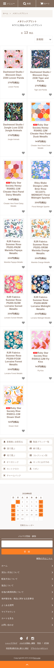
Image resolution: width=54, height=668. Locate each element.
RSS (39, 643)
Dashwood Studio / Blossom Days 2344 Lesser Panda (13, 75)
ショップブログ (11, 643)
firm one (36, 658)
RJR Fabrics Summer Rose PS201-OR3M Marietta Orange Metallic (40, 247)
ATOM (46, 643)
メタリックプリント (20, 13)
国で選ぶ (9, 448)
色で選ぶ (9, 455)
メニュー (9, 3)
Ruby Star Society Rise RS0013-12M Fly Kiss (40, 357)
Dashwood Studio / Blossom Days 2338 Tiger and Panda (40, 76)
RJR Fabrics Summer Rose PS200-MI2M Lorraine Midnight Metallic (40, 303)
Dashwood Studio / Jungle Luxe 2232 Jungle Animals (13, 127)
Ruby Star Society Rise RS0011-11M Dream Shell (13, 412)
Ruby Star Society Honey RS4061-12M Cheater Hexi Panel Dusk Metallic (40, 131)
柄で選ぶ (35, 448)
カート (45, 3)
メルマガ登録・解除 (27, 643)
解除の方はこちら (44, 558)
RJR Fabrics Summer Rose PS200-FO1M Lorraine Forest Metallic (13, 358)
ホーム (5, 13)
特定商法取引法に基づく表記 (17, 648)
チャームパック (12, 475)
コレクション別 (38, 455)
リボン (34, 469)
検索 (27, 3)
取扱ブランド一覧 (39, 442)
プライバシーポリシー (39, 648)
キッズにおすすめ (39, 462)
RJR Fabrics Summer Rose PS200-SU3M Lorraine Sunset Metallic (13, 303)
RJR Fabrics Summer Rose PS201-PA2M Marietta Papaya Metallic (13, 247)
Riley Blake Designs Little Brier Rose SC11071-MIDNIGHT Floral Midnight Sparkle (40, 190)
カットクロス (11, 469)
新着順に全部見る (13, 442)
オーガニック (11, 462)
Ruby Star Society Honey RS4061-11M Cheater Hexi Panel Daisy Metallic (13, 189)
